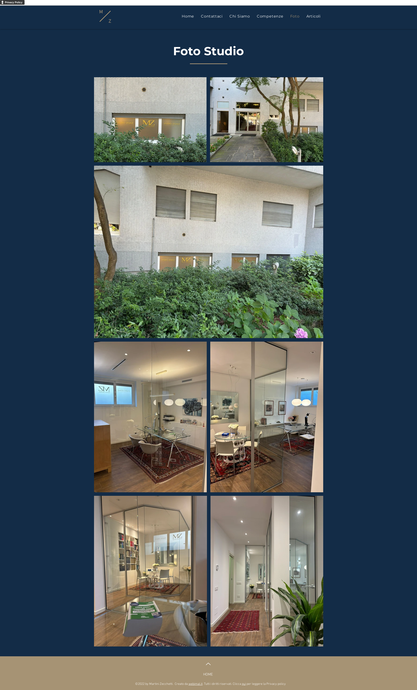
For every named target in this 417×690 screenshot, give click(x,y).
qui (244, 684)
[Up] (208, 663)
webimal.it (196, 684)
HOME (208, 674)
